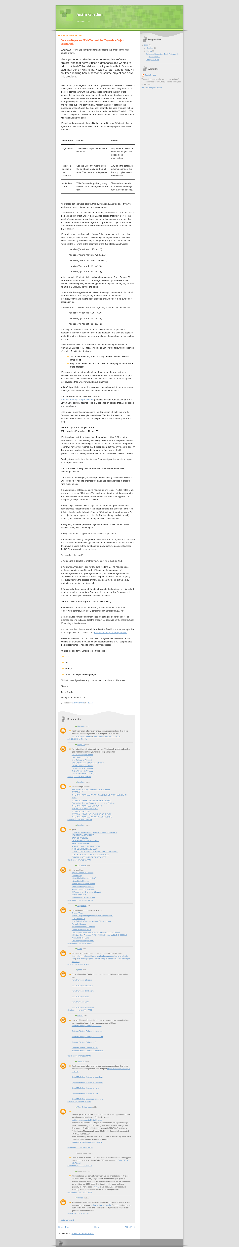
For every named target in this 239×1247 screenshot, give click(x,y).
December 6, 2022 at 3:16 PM (80, 1192)
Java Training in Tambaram (83, 991)
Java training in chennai (81, 956)
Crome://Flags (77, 913)
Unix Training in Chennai (82, 760)
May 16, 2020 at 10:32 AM (78, 964)
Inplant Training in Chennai (82, 873)
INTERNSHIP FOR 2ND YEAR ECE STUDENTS (92, 814)
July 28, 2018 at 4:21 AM (77, 739)
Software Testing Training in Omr (85, 1048)
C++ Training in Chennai (81, 757)
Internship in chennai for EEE (83, 897)
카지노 (96, 1187)
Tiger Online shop (85, 1107)
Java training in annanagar (103, 956)
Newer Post (64, 1227)
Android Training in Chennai (83, 889)
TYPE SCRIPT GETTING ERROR (85, 841)
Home (97, 1227)
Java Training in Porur (80, 996)
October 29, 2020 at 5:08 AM (79, 1056)
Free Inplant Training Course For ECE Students (91, 789)
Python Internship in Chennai (83, 884)
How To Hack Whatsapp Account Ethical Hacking (91, 921)
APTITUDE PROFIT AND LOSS (85, 849)
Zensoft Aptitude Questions (83, 940)
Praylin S (81, 745)
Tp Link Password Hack (81, 930)
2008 (146, 45)
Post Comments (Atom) (83, 1233)
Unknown (81, 726)
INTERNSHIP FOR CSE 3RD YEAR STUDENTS (92, 800)
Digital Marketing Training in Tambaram (87, 1082)
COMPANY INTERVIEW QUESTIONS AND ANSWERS (94, 832)
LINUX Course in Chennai (82, 768)
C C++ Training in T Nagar (82, 771)
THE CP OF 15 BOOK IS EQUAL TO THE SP (90, 854)
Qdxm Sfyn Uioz (78, 919)
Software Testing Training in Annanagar (88, 1050)
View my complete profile (152, 88)
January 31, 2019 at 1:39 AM (79, 777)
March (149, 51)
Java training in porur (84, 959)
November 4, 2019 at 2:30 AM (80, 943)
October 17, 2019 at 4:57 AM (79, 860)
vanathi (80, 1015)
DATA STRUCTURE (80, 838)
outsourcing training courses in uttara (87, 1142)
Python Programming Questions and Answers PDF (92, 916)
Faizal (80, 949)
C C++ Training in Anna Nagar (84, 774)
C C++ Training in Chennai (82, 755)
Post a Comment (67, 1220)
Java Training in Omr (80, 1002)
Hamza (80, 1198)
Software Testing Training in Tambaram (87, 1037)
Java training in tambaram (105, 959)
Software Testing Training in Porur (85, 1042)
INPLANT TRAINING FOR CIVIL (85, 809)
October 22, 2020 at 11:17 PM (80, 1010)
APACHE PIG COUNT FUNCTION (86, 846)
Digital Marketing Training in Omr (85, 1093)
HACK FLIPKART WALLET (83, 835)
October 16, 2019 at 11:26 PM (80, 820)
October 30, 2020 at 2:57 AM (79, 1102)
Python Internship (79, 895)
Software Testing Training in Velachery (87, 1031)
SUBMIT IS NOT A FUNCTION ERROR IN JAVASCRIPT (95, 852)
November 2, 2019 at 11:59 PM (80, 900)
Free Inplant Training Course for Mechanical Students (93, 803)
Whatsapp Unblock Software (83, 927)
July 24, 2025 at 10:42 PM (78, 1213)
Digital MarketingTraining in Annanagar (87, 1099)
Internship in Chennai (80, 881)
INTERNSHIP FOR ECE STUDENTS (87, 806)
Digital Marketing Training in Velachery (87, 1077)
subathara (82, 1061)
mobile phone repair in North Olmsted (87, 1120)
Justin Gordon (89, 14)
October (150, 48)
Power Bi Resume (79, 924)
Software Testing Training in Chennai (87, 1026)
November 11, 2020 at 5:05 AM (80, 1147)
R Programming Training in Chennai (86, 892)
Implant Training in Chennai (83, 886)
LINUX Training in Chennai (82, 766)
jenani (80, 970)
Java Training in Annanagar (83, 1007)
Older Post (129, 1227)
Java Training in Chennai (82, 736)
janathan (81, 782)
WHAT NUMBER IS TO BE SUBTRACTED (89, 857)
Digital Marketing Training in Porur (85, 1088)
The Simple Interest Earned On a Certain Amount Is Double (96, 932)
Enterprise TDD (152, 60)
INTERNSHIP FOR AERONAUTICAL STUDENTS (92, 817)
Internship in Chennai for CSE (84, 878)
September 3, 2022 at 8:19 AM (80, 1166)
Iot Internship (77, 875)
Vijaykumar (82, 865)
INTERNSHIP (77, 792)
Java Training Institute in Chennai (106, 736)
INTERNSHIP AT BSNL (81, 811)
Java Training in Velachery (82, 985)
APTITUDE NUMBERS (81, 843)
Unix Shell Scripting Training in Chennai (88, 763)
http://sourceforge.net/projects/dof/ (77, 399)
